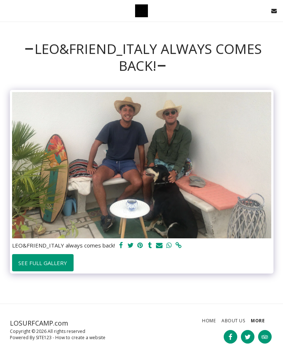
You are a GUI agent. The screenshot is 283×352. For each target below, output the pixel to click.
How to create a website (80, 337)
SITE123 (44, 337)
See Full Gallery (42, 263)
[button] (8, 10)
